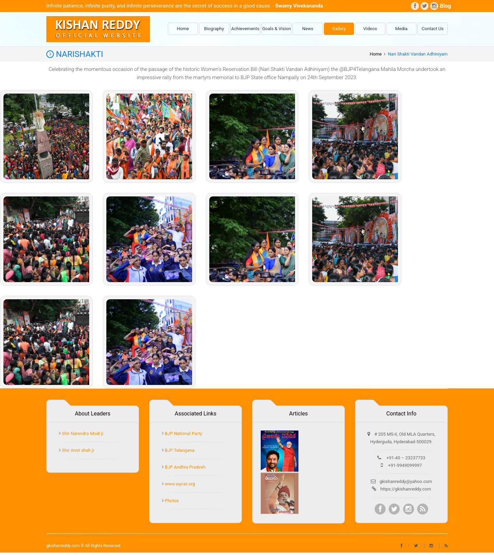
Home (183, 28)
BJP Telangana (179, 450)
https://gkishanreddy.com (405, 489)
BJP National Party (183, 433)
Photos (171, 500)
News (308, 28)
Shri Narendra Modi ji (82, 433)
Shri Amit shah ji (77, 450)
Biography (214, 28)
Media (401, 28)
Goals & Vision (276, 28)
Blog (444, 6)
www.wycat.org (179, 483)
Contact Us (433, 28)
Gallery (339, 28)
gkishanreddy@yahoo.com (406, 481)
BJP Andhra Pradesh (184, 467)
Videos (370, 28)
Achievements (245, 28)
